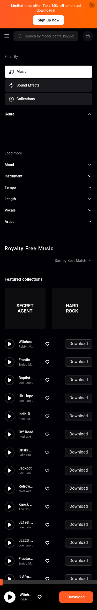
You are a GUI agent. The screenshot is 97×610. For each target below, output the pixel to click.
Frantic (24, 326)
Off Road (26, 398)
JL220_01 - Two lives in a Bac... (45, 507)
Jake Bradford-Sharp (33, 421)
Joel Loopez (27, 349)
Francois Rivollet (30, 566)
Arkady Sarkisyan (31, 584)
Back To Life (29, 579)
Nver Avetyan (28, 457)
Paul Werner (27, 403)
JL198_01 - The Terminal (39, 489)
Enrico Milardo (29, 331)
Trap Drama (28, 561)
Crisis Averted (30, 416)
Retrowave (27, 453)
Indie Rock (27, 380)
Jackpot (25, 434)
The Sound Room (31, 475)
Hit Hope (26, 362)
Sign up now (48, 20)
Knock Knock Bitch (34, 471)
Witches (25, 308)
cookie (22, 596)
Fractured (26, 525)
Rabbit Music (28, 313)
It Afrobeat (27, 543)
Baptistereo (28, 344)
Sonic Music (27, 385)
